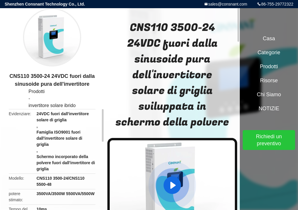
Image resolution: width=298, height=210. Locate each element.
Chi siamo (269, 94)
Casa (269, 38)
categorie (269, 52)
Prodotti (37, 91)
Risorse (269, 80)
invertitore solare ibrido (52, 105)
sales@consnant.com (227, 4)
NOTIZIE (269, 108)
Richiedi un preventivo (269, 140)
